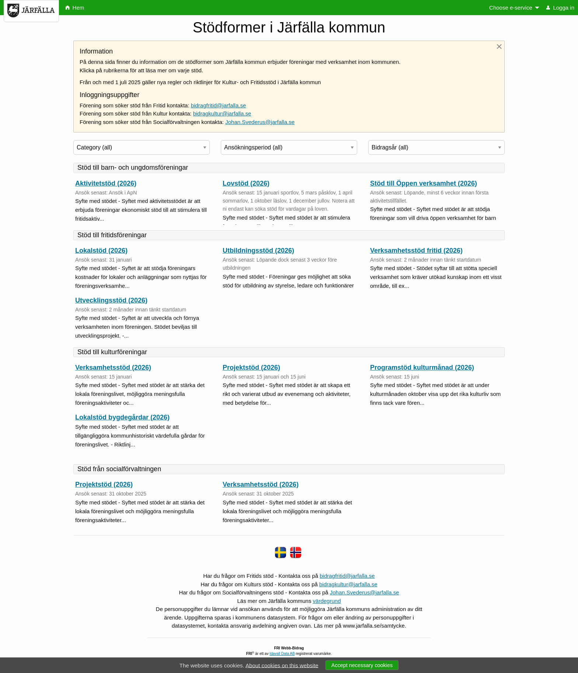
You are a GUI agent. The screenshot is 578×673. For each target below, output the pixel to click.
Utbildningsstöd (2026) (258, 250)
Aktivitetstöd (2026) (105, 183)
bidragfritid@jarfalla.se (218, 105)
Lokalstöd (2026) (101, 250)
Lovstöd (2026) (246, 183)
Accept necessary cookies (362, 665)
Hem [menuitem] (75, 7)
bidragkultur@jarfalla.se (222, 113)
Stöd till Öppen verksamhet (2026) (423, 183)
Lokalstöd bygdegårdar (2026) (122, 417)
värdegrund (327, 601)
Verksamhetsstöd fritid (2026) (416, 250)
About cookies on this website (282, 665)
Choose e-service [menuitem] (510, 7)
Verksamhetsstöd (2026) (113, 367)
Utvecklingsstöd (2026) (111, 300)
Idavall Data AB (282, 654)
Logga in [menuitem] (560, 7)
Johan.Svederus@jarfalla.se (260, 122)
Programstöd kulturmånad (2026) (422, 367)
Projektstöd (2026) (251, 367)
